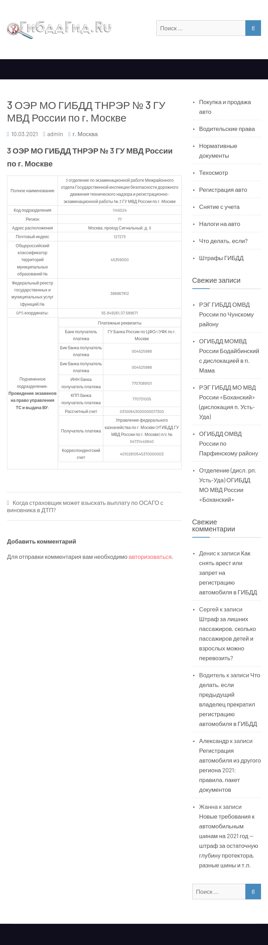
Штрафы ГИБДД (221, 257)
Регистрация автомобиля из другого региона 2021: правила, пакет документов (230, 770)
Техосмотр (213, 172)
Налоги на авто (219, 223)
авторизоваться (150, 556)
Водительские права (227, 128)
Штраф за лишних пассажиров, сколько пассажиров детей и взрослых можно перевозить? (227, 638)
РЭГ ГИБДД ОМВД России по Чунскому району (226, 314)
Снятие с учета (219, 206)
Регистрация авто (223, 189)
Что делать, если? (223, 240)
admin (55, 133)
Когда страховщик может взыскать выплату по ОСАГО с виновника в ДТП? (85, 506)
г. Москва (85, 133)
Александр (214, 740)
